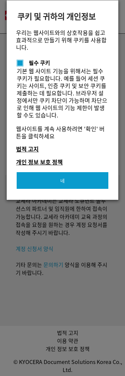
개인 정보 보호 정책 (39, 162)
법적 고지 (27, 149)
